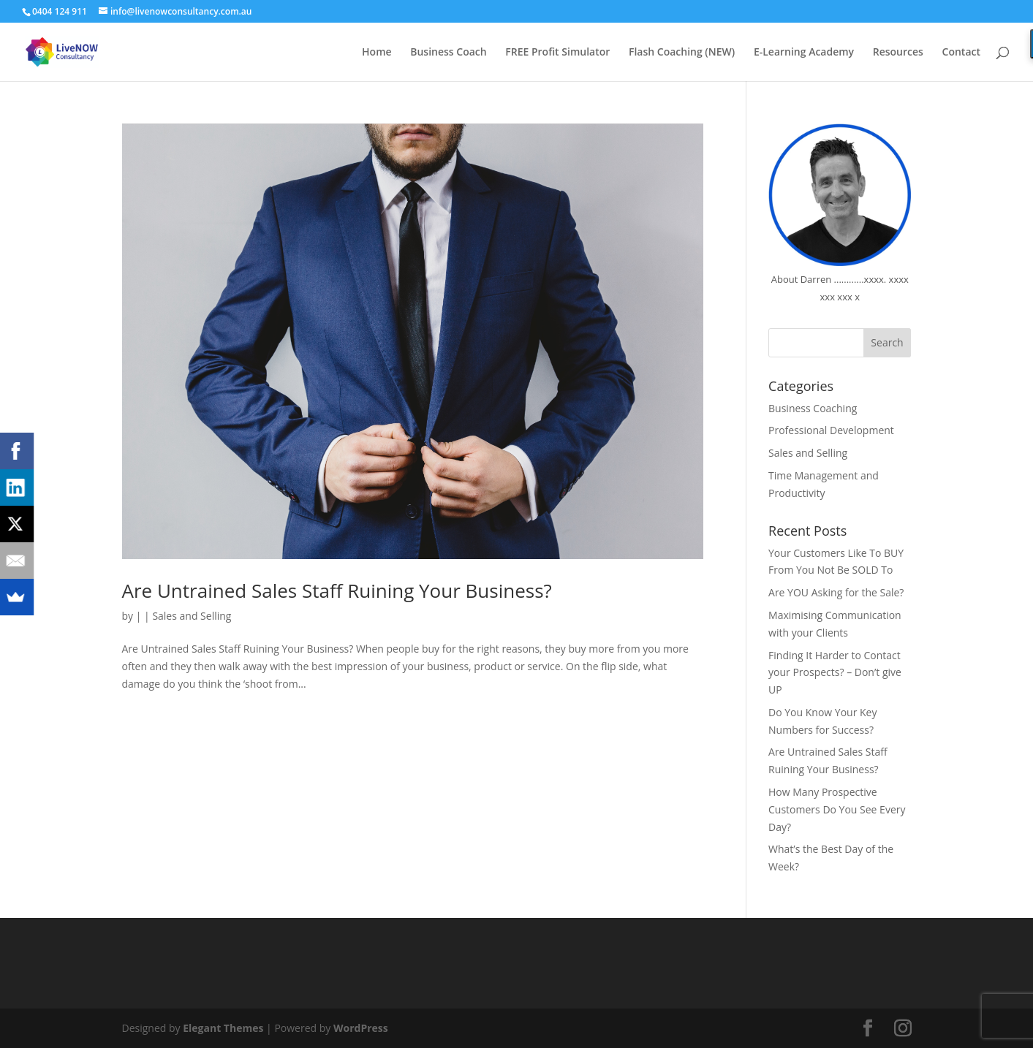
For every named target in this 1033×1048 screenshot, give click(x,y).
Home (377, 52)
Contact (961, 52)
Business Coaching (812, 408)
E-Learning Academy (804, 52)
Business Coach (448, 52)
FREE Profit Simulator (557, 52)
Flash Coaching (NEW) (682, 52)
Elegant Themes (223, 1028)
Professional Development (831, 430)
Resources (898, 52)
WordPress (360, 1028)
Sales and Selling (191, 616)
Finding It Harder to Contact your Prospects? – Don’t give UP (834, 672)
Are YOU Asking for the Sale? (836, 592)
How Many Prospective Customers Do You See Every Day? (836, 809)
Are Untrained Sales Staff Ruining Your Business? (337, 590)
